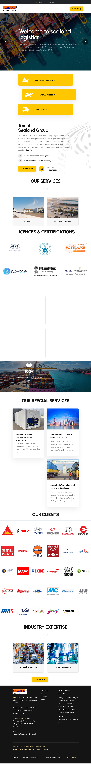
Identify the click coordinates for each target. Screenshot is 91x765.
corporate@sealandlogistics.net (68, 719)
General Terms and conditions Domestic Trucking (30, 749)
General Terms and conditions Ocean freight (29, 747)
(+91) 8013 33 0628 (53, 170)
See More (29, 150)
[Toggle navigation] (87, 8)
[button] (6, 42)
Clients (43, 700)
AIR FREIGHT (28, 221)
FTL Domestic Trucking (62, 221)
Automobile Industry (28, 667)
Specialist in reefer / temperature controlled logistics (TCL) (26, 436)
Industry (44, 697)
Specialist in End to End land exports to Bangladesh (62, 486)
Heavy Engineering (63, 667)
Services (44, 694)
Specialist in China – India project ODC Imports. (61, 435)
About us (44, 691)
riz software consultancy (71, 757)
